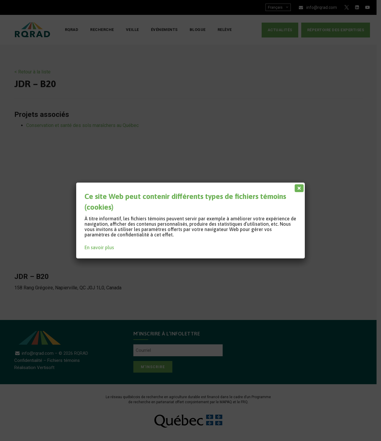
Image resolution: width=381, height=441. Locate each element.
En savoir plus (99, 247)
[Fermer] (297, 187)
